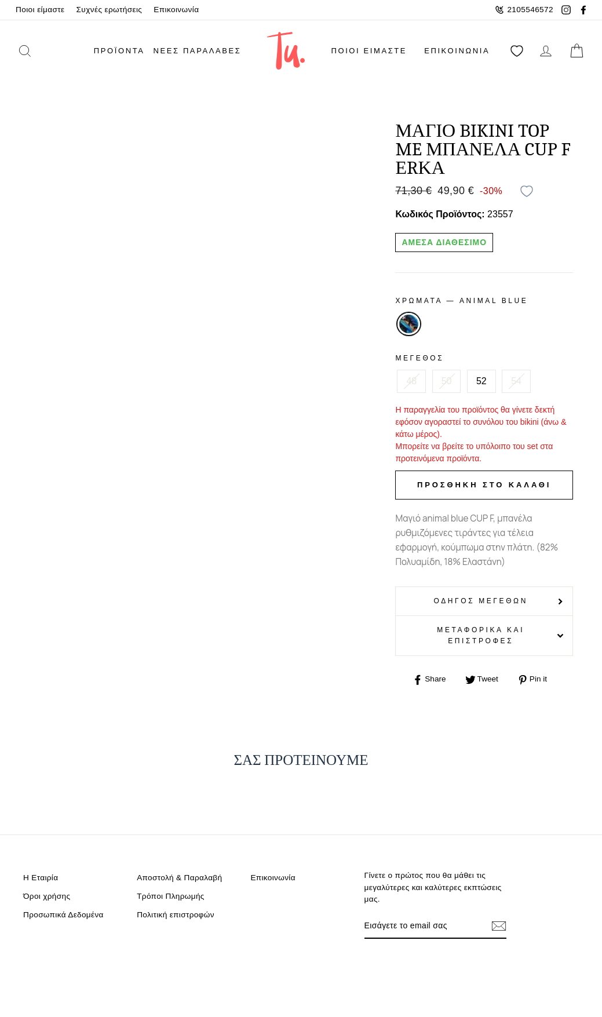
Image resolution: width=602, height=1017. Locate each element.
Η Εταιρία (40, 877)
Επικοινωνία (176, 9)
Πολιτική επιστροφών (175, 914)
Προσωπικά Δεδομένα (63, 914)
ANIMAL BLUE (408, 324)
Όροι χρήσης (46, 896)
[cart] (576, 51)
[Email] (424, 926)
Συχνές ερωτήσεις (109, 9)
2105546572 (524, 9)
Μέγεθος (419, 358)
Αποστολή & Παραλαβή (179, 877)
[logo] (286, 51)
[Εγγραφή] (498, 926)
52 (481, 381)
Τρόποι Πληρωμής (171, 896)
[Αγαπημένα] (517, 50)
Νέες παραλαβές (198, 50)
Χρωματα (461, 301)
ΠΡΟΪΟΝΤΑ (119, 50)
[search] (40, 51)
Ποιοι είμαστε (40, 9)
